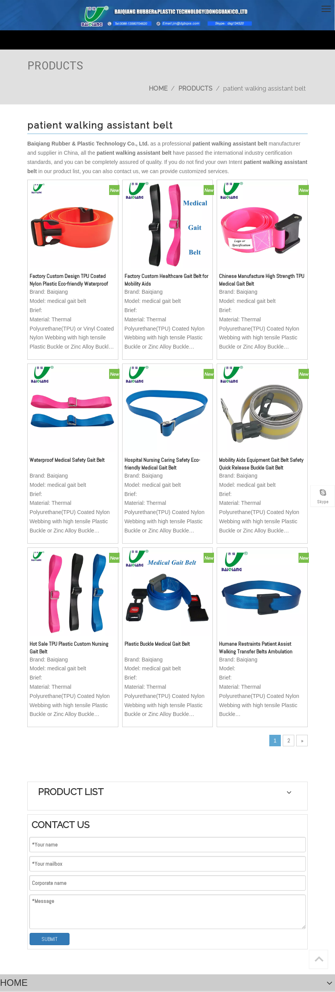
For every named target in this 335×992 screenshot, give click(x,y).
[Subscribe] (285, 868)
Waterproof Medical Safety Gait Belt (58, 406)
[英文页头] (167, 15)
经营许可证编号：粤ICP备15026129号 (65, 925)
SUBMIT (266, 302)
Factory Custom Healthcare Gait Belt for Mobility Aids (129, 247)
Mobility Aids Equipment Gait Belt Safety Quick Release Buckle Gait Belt (201, 406)
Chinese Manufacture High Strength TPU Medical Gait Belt (199, 247)
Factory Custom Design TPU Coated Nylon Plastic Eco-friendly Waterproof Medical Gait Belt (59, 247)
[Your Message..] (186, 868)
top (318, 959)
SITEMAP (173, 917)
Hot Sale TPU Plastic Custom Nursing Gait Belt (60, 566)
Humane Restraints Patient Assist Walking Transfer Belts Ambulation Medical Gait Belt (200, 566)
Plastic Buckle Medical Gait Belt (128, 566)
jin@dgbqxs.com (61, 836)
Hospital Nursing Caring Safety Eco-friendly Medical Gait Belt (129, 406)
